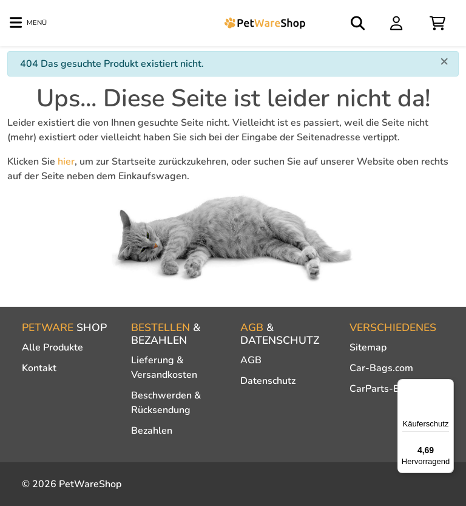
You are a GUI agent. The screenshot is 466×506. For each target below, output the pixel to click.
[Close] (444, 61)
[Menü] (446, 386)
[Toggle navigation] (28, 23)
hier (66, 161)
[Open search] (358, 23)
